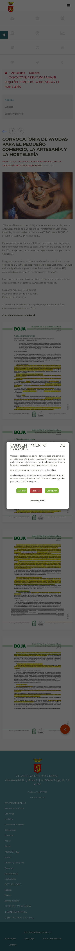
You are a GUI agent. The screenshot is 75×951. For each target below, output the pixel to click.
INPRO (42, 501)
